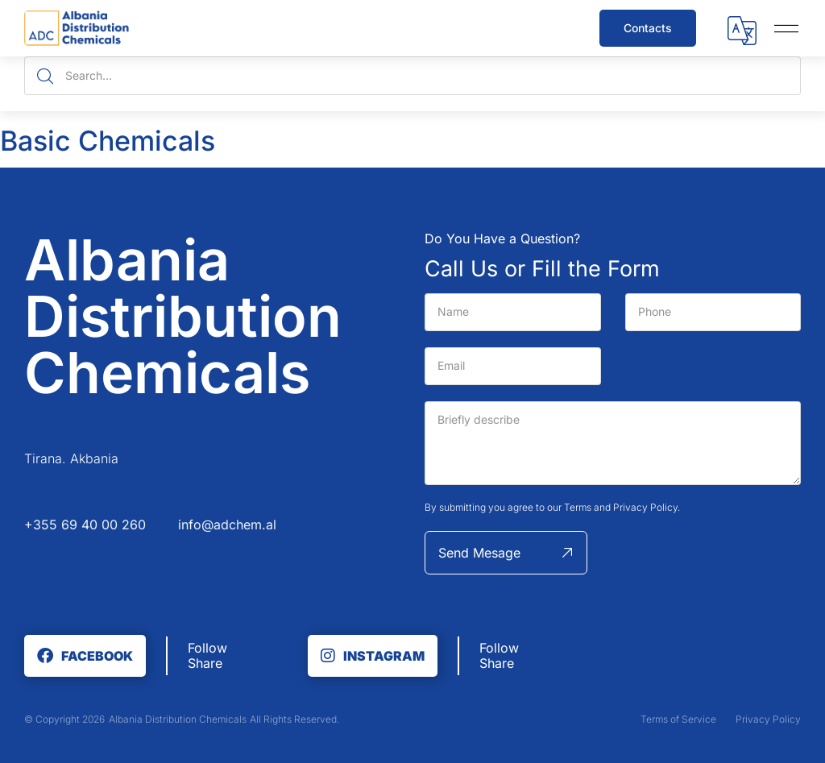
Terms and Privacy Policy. (622, 507)
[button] (742, 32)
